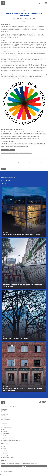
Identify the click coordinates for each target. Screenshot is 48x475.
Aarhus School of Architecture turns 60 (15, 338)
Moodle (4, 448)
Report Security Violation (8, 457)
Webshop (5, 450)
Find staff (5, 431)
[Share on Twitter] (18, 162)
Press (4, 429)
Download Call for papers (8, 149)
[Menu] (46, 3)
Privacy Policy (6, 433)
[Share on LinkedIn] (29, 162)
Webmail (5, 453)
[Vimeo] (45, 402)
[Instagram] (43, 402)
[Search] (39, 3)
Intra (4, 446)
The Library (5, 452)
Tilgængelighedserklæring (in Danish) (11, 440)
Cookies (4, 435)
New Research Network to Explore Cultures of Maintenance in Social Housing (22, 285)
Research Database (7, 455)
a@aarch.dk (3, 415)
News (24, 10)
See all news (5, 183)
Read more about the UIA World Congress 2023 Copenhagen (16, 153)
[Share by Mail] (41, 162)
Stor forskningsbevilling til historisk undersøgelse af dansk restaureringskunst (22, 389)
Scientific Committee (28, 143)
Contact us (5, 425)
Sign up (24, 466)
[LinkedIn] (40, 402)
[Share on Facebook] (7, 162)
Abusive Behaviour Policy (8, 438)
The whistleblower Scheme (9, 437)
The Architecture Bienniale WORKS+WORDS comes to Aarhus (21, 234)
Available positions (7, 427)
